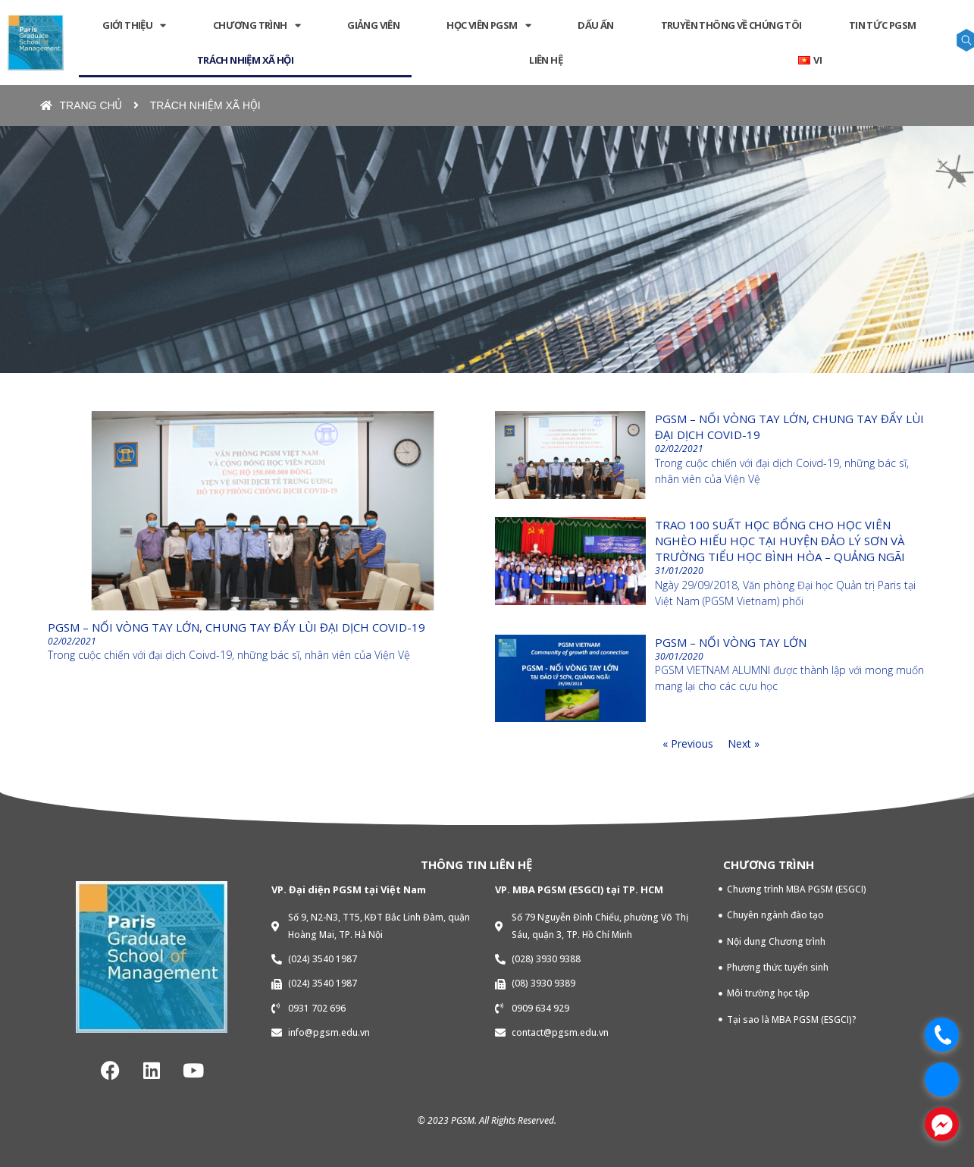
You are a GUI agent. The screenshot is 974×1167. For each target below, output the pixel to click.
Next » (743, 743)
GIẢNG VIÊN (373, 25)
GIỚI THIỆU (133, 25)
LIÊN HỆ (545, 60)
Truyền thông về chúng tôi (731, 25)
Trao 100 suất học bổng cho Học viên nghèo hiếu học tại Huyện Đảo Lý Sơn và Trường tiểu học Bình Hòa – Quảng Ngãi (780, 540)
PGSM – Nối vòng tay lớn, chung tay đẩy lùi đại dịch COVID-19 (236, 627)
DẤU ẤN (595, 25)
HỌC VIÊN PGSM (488, 25)
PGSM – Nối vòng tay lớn (730, 642)
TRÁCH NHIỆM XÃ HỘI (245, 60)
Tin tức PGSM (882, 25)
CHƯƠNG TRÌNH (256, 25)
